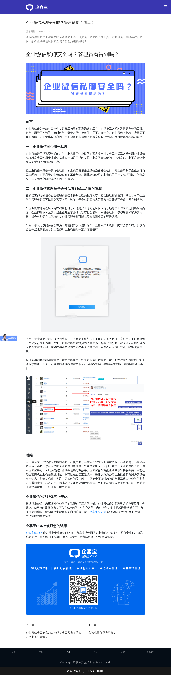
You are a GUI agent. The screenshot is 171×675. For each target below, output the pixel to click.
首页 (13, 652)
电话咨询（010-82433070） (86, 671)
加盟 (123, 652)
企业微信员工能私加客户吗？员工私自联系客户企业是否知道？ (53, 634)
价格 (95, 652)
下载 (41, 652)
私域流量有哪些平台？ (102, 632)
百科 (68, 652)
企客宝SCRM (98, 511)
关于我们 (150, 652)
